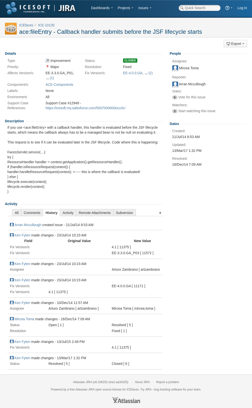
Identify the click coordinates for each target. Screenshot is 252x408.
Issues (143, 8)
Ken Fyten (20, 235)
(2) (150, 73)
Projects (124, 8)
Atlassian (126, 400)
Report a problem (167, 382)
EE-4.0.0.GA (132, 73)
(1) (52, 78)
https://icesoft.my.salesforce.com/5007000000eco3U (85, 108)
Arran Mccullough (25, 225)
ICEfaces (26, 25)
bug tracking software (168, 389)
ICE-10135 (46, 25)
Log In (242, 8)
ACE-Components (59, 85)
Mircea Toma (22, 319)
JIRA (91, 389)
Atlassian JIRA (82, 382)
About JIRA (142, 382)
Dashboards (100, 8)
